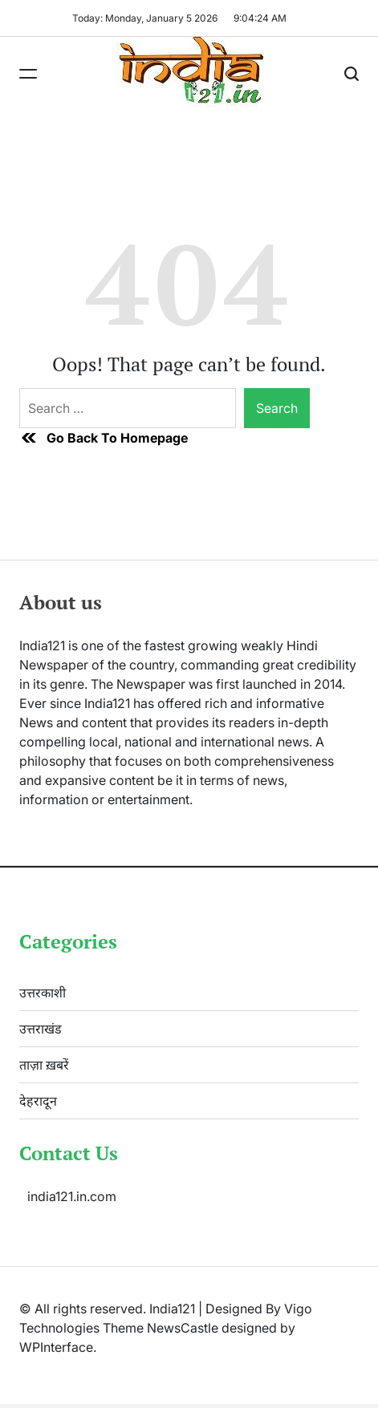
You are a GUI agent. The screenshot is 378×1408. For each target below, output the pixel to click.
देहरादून (38, 1101)
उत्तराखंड (40, 1029)
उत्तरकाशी (42, 993)
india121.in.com (71, 1196)
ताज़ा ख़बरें (44, 1065)
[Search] (351, 74)
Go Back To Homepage (103, 437)
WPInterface (56, 1347)
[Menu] (28, 74)
